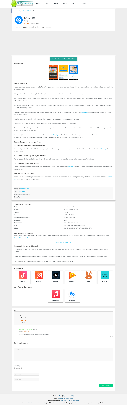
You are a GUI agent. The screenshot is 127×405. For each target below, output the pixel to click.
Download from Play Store (63, 242)
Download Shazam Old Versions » (23, 238)
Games (55, 4)
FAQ (73, 4)
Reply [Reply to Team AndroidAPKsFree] (111, 336)
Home (38, 4)
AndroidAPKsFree (28, 403)
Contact (83, 4)
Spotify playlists (55, 135)
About (65, 4)
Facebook (71, 166)
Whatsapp (103, 149)
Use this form (75, 403)
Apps (46, 4)
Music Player (21, 191)
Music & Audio (27, 11)
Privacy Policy (42, 403)
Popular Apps (61, 398)
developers (84, 112)
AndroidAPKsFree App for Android (69, 400)
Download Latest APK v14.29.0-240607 (63, 59)
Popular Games (70, 398)
